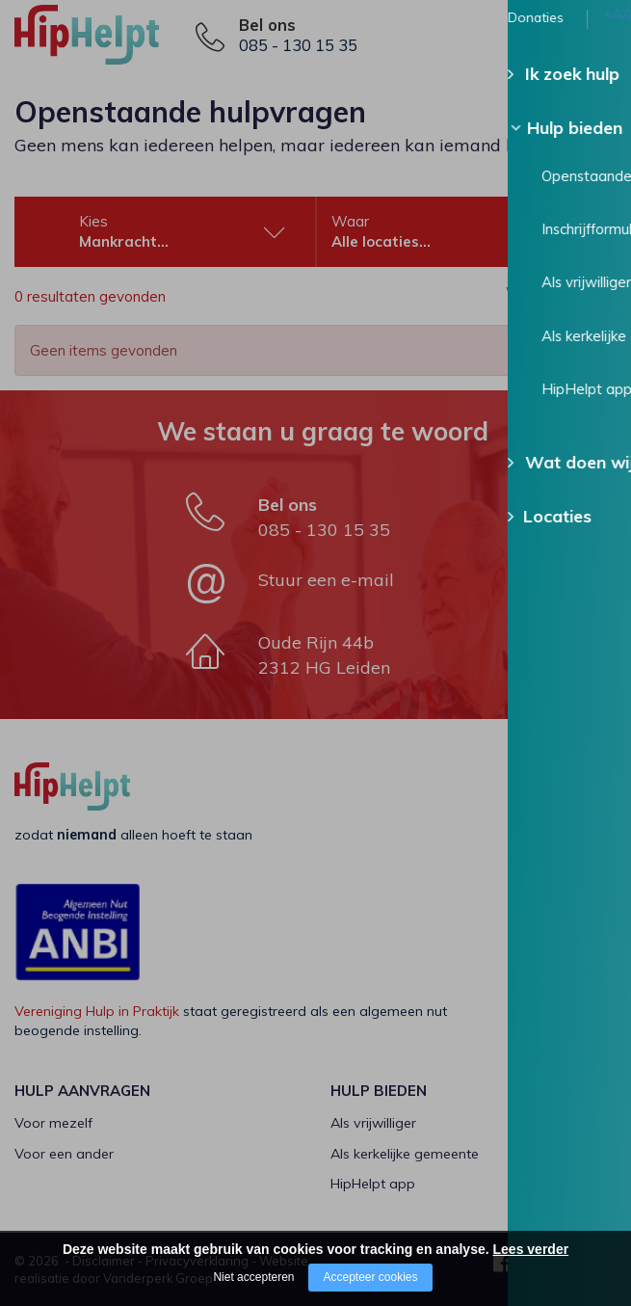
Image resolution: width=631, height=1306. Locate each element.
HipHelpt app (372, 1183)
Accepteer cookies (370, 1277)
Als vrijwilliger (373, 1123)
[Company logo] (110, 43)
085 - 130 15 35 (298, 45)
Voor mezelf (53, 1123)
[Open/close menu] (602, 36)
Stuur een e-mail (326, 580)
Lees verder (531, 1249)
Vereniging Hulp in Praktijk (96, 1011)
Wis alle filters (539, 297)
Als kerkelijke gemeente (404, 1153)
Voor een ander (64, 1153)
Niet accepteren (253, 1277)
